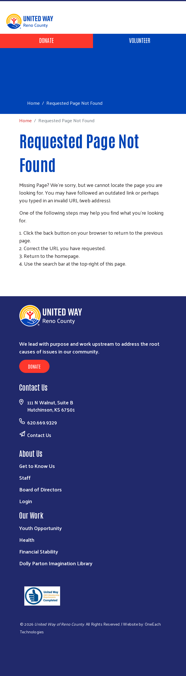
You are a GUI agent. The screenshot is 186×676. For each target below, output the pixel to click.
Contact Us (39, 435)
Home (33, 102)
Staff (25, 477)
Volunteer (139, 40)
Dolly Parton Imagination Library (55, 563)
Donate (46, 40)
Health (26, 539)
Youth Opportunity (40, 527)
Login (25, 501)
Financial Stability (38, 551)
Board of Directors (40, 489)
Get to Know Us (37, 465)
